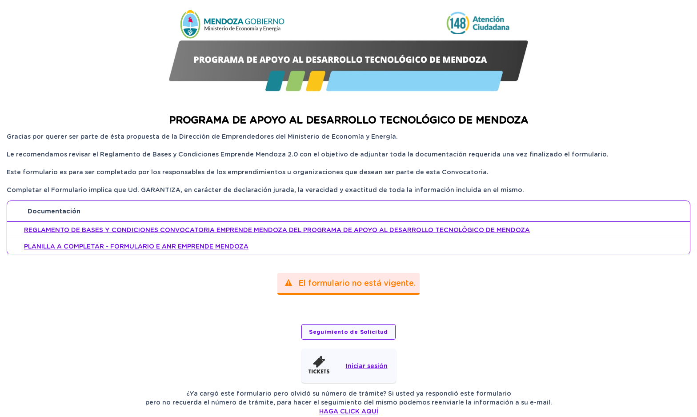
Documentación (54, 211)
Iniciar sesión (367, 365)
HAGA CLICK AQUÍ (348, 411)
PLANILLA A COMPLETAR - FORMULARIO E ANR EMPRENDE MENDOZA (136, 246)
